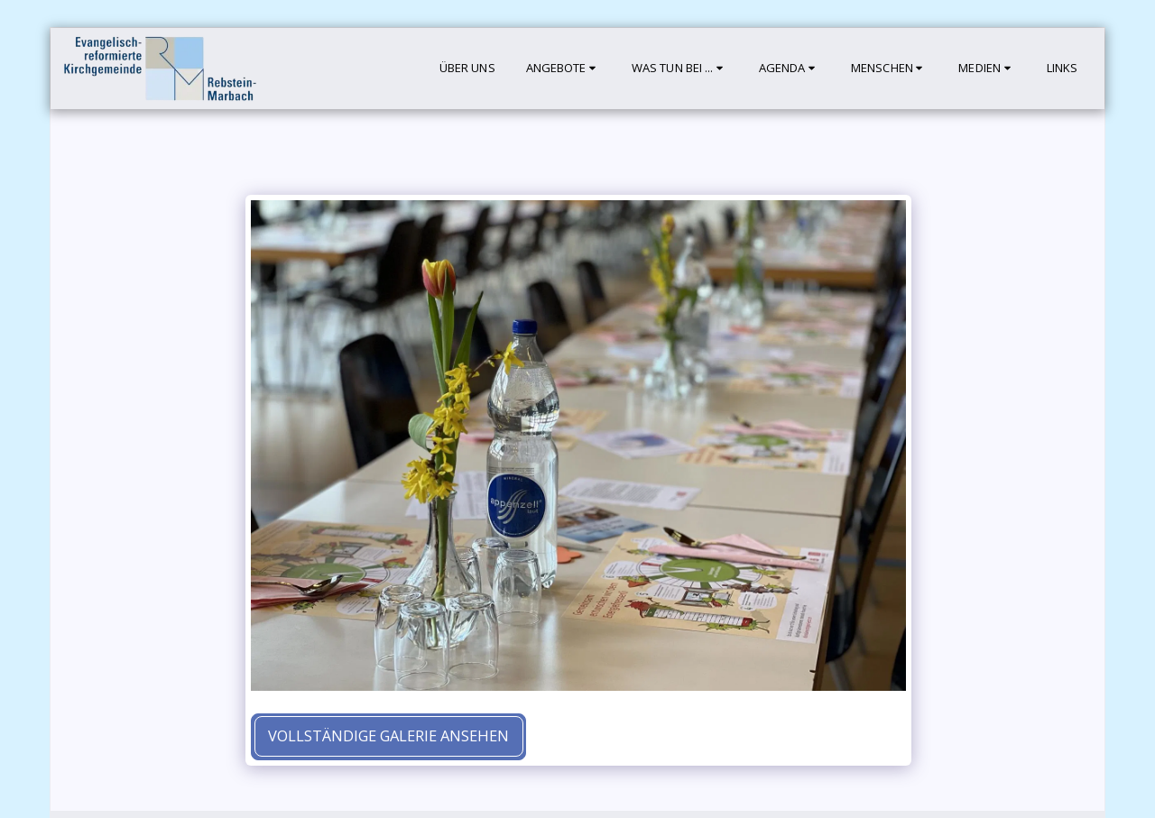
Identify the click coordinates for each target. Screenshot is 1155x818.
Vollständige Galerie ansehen (388, 735)
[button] (563, 68)
